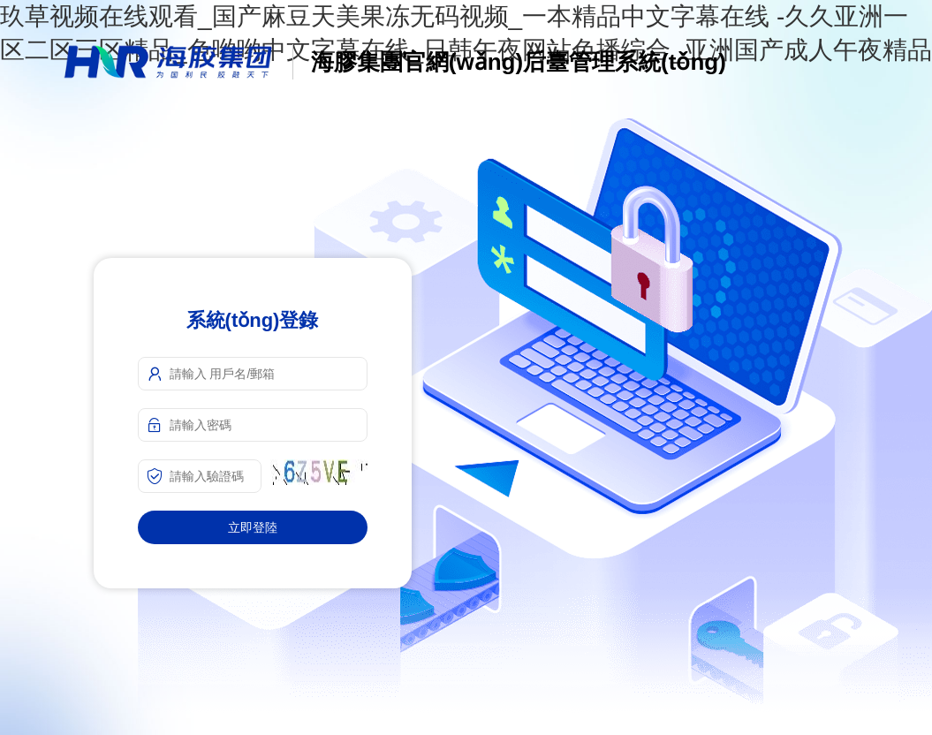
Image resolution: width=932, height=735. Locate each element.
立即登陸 (252, 527)
